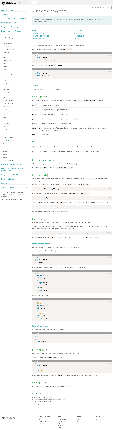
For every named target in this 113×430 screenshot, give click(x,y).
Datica (4, 86)
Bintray (4, 63)
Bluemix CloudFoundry (9, 66)
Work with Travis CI (43, 421)
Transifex (5, 157)
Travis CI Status (100, 417)
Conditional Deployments (9, 38)
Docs (24, 3)
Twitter (59, 425)
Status (35, 30)
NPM (4, 120)
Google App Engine (8, 100)
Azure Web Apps (7, 60)
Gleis (4, 97)
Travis (8, 2)
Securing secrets (39, 39)
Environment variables (41, 36)
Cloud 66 (5, 78)
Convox (5, 83)
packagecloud (6, 129)
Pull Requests (79, 36)
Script (4, 146)
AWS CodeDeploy (7, 46)
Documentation (62, 417)
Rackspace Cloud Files (8, 137)
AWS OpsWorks (6, 55)
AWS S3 (4, 58)
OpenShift (5, 126)
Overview (5, 35)
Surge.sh (5, 152)
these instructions (62, 210)
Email (59, 423)
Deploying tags (79, 33)
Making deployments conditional (43, 396)
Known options (38, 33)
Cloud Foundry (6, 80)
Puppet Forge (6, 132)
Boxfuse (5, 69)
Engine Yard (6, 89)
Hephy (4, 112)
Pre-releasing (79, 30)
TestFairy (5, 154)
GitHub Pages (6, 92)
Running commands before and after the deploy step (49, 398)
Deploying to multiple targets (42, 400)
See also (77, 39)
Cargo (4, 72)
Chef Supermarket (7, 75)
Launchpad (6, 117)
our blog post (75, 19)
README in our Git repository (8, 194)
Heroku (4, 115)
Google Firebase (7, 106)
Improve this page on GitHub (102, 7)
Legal (78, 419)
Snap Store (5, 149)
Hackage (5, 109)
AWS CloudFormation (8, 43)
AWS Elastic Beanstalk (8, 49)
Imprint (78, 417)
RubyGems (6, 140)
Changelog (60, 419)
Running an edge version (41, 402)
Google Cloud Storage (8, 103)
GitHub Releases (7, 95)
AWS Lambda (6, 52)
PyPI (4, 134)
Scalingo (5, 143)
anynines (5, 41)
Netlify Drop (6, 123)
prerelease (78, 221)
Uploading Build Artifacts (9, 160)
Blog (19, 3)
